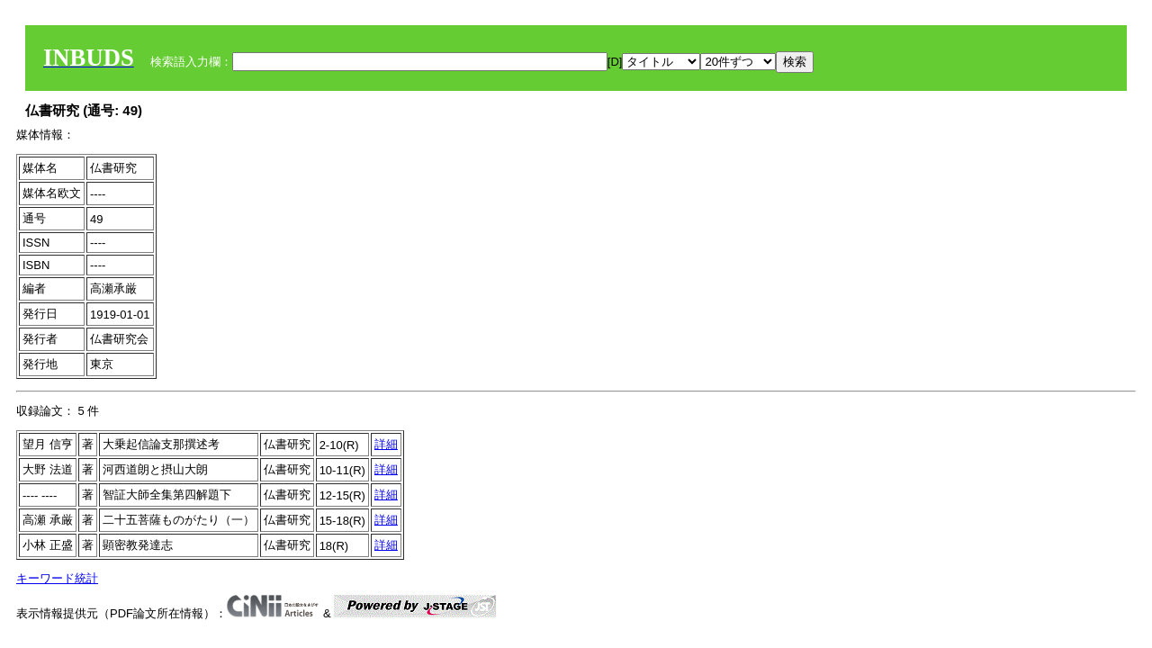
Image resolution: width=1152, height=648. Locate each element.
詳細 (386, 444)
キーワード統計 (57, 578)
